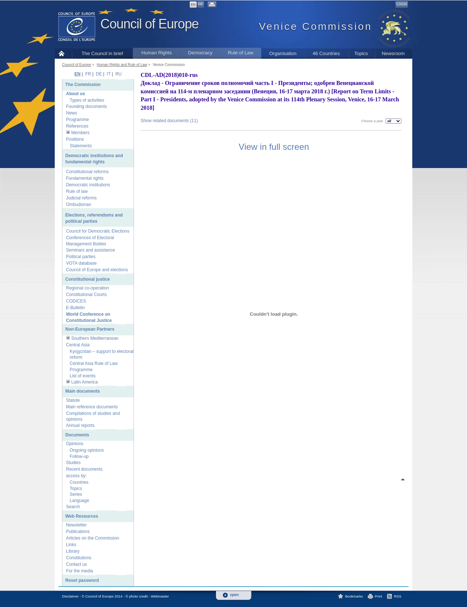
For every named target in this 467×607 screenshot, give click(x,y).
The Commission (83, 84)
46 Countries (326, 53)
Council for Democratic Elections (97, 231)
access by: (76, 475)
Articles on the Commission (92, 538)
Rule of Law (241, 52)
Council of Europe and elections (97, 269)
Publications (78, 531)
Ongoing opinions (87, 450)
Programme (77, 119)
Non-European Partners (90, 329)
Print (378, 596)
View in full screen (274, 147)
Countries (79, 482)
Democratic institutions (88, 184)
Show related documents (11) (169, 120)
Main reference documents (92, 406)
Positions (75, 139)
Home (63, 53)
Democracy (200, 52)
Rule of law (77, 191)
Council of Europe (149, 23)
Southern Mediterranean (94, 338)
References (77, 126)
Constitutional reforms (87, 171)
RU (118, 74)
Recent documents (84, 469)
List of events (83, 375)
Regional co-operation (87, 288)
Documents (77, 434)
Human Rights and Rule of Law (122, 65)
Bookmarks (354, 596)
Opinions (74, 443)
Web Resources (81, 516)
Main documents (82, 391)
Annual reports (80, 425)
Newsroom (393, 53)
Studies (73, 462)
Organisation (283, 53)
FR (200, 4)
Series (76, 494)
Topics (361, 53)
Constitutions (78, 557)
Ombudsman (78, 204)
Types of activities (87, 100)
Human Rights (156, 52)
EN (193, 4)
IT (109, 74)
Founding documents (86, 106)
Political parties (81, 256)
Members (80, 132)
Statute (73, 400)
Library (73, 551)
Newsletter (76, 525)
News (71, 113)
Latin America (84, 382)
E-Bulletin (75, 307)
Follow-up (79, 456)
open (234, 595)
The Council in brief (102, 53)
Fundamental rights (85, 178)
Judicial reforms (81, 198)
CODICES (76, 301)
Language (79, 500)
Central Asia (78, 344)
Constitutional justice (87, 279)
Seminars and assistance (90, 250)
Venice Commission (169, 65)
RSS (397, 596)
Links (71, 544)
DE (99, 74)
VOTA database (81, 263)
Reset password (82, 580)
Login (402, 4)
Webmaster (160, 596)
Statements (81, 145)
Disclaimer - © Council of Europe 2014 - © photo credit (105, 596)
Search (73, 506)
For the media (79, 570)
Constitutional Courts (86, 294)
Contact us (76, 564)
